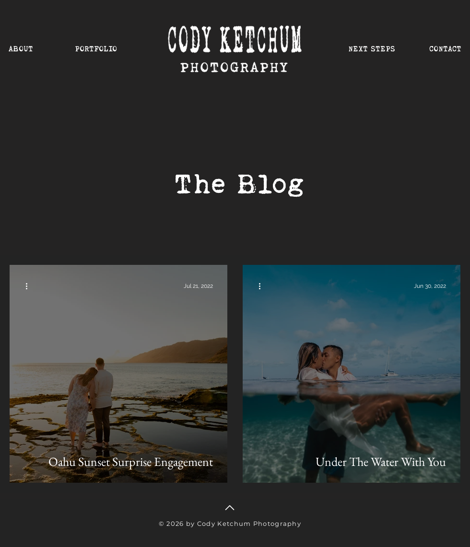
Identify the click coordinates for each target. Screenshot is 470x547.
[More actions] (29, 286)
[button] (99, 44)
